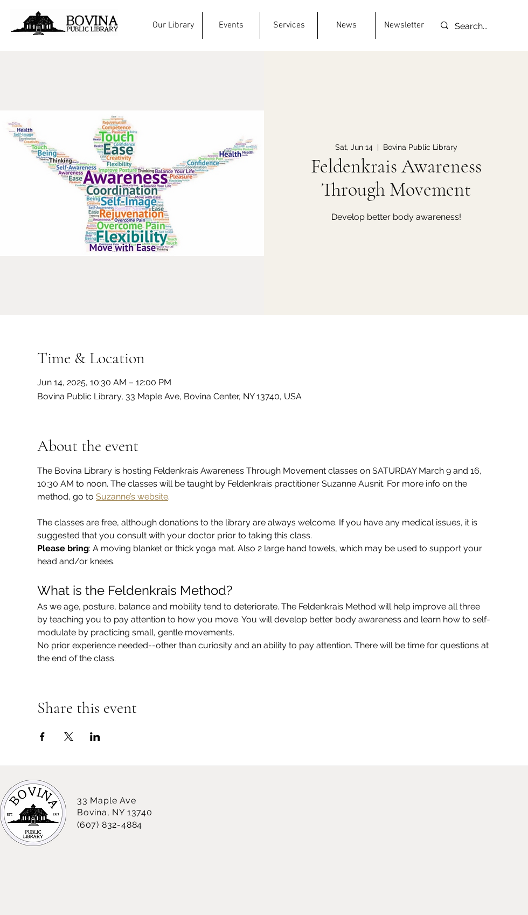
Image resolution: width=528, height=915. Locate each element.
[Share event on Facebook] (42, 736)
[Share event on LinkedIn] (95, 736)
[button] (173, 25)
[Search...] (472, 27)
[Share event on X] (69, 736)
